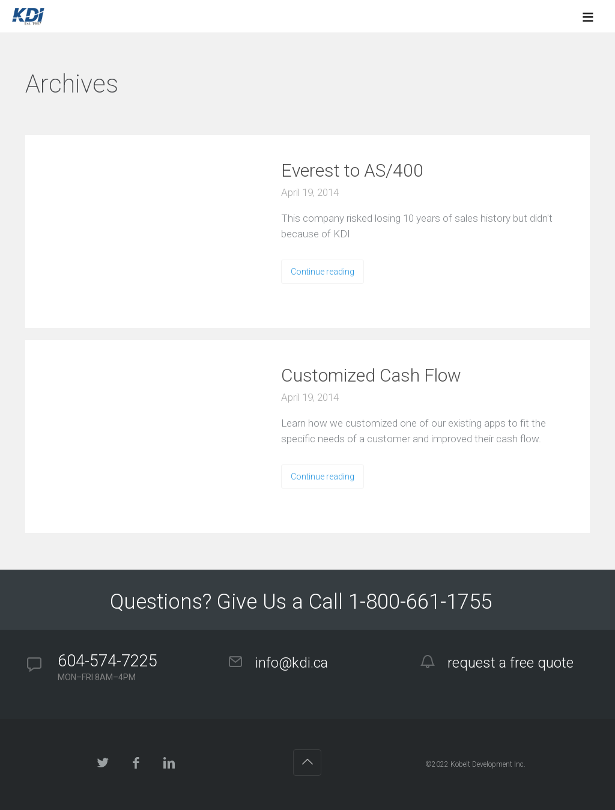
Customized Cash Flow (371, 375)
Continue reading (322, 271)
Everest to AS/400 (352, 170)
